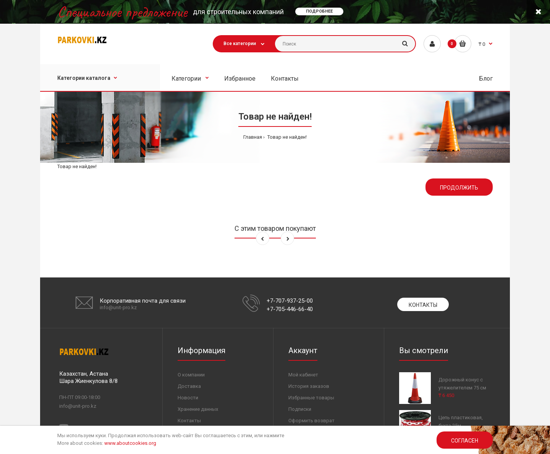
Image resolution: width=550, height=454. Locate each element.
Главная (252, 137)
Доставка (189, 386)
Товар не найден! (286, 137)
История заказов (308, 386)
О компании (191, 375)
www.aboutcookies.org (130, 443)
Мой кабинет (303, 375)
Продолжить (459, 188)
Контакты (423, 305)
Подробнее (319, 11)
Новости (188, 397)
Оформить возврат (311, 420)
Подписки (299, 409)
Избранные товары (311, 397)
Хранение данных (198, 409)
